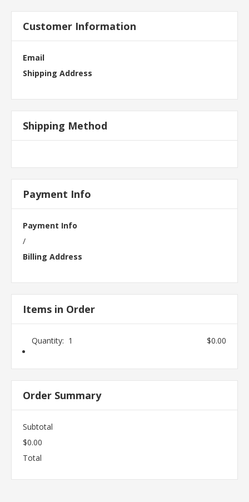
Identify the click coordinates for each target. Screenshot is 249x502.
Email (33, 57)
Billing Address (52, 256)
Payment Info (50, 225)
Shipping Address (57, 73)
